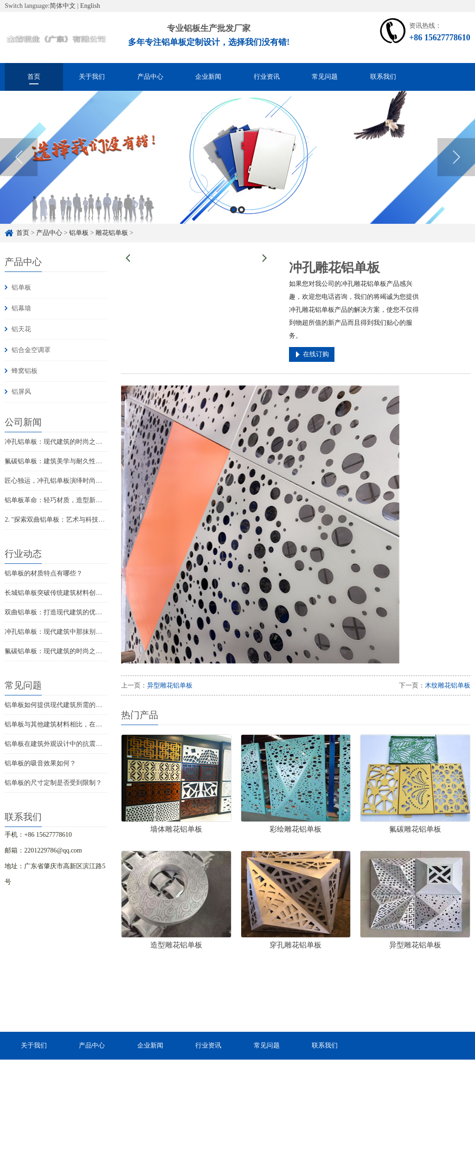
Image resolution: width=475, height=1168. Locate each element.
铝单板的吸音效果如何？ (40, 763)
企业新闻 (208, 76)
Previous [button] (19, 167)
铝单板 (21, 287)
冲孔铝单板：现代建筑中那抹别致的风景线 (66, 631)
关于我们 (92, 76)
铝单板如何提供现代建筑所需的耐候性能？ (66, 704)
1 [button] (233, 219)
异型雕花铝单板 (170, 685)
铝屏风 (21, 391)
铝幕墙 (21, 308)
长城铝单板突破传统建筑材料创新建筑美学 (66, 592)
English (90, 5)
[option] (237, 167)
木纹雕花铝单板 (447, 685)
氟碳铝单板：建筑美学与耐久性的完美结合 (66, 461)
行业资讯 (267, 76)
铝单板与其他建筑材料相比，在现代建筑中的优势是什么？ (89, 724)
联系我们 (383, 76)
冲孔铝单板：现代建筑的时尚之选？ (57, 441)
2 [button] (241, 219)
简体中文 (63, 5)
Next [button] (456, 167)
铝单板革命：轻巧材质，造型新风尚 (57, 500)
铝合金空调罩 (31, 350)
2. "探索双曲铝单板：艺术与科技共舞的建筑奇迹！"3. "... (86, 519)
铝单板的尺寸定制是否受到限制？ (53, 782)
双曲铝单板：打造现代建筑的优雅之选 (60, 612)
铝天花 (21, 329)
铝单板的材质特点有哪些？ (44, 573)
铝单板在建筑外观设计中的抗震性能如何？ (66, 743)
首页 (33, 76)
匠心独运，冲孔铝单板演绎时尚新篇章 (60, 480)
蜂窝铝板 (25, 370)
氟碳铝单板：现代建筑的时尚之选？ (57, 651)
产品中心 (150, 76)
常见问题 (325, 76)
